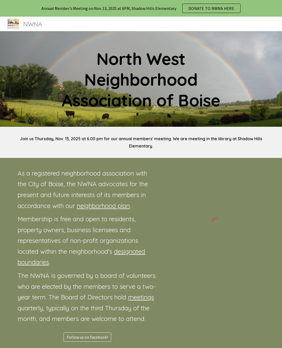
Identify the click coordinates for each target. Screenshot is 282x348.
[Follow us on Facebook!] (87, 337)
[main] (141, 79)
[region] (141, 8)
